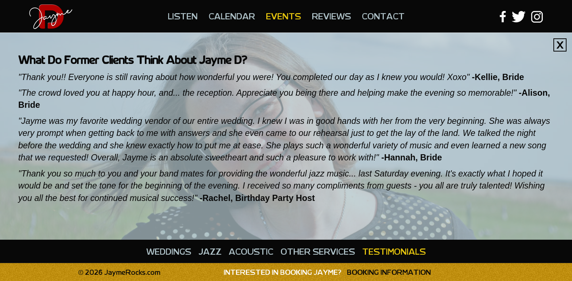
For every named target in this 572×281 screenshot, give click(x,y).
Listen (183, 16)
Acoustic (251, 251)
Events (283, 16)
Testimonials (394, 251)
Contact (383, 16)
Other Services (318, 251)
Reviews (331, 16)
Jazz (209, 251)
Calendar (232, 16)
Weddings (168, 251)
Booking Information (327, 272)
